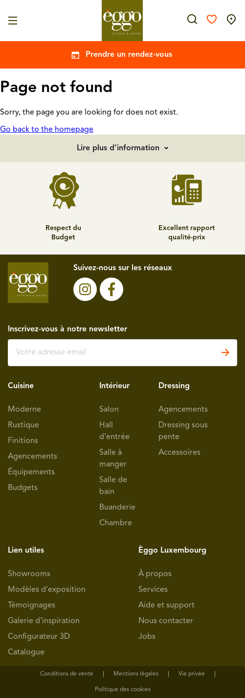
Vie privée (191, 674)
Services (153, 590)
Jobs (147, 637)
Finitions (23, 441)
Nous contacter (165, 621)
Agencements (32, 457)
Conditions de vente (66, 674)
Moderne (24, 410)
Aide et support (166, 605)
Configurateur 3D (39, 637)
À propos (155, 574)
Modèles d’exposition (47, 590)
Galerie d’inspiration (44, 621)
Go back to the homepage (46, 130)
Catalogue (26, 652)
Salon (109, 410)
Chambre (115, 523)
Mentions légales (135, 674)
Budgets (23, 488)
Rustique (23, 425)
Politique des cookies (123, 690)
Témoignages (31, 605)
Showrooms (29, 574)
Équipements (31, 472)
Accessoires (179, 453)
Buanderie (117, 508)
